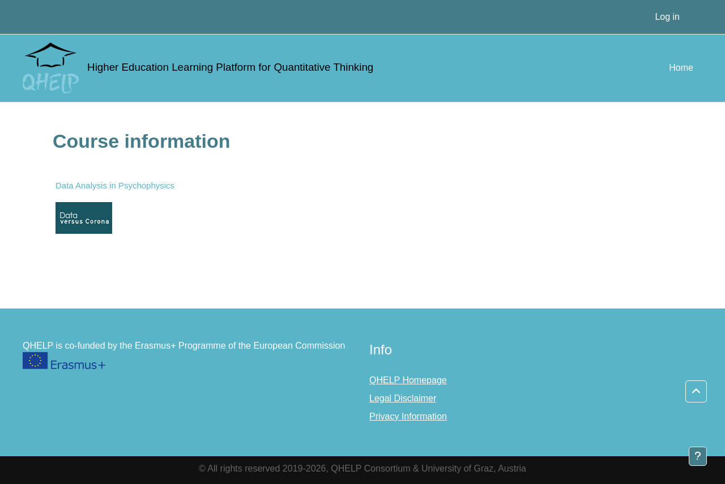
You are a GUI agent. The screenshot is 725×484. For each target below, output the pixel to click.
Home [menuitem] (681, 67)
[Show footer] (698, 456)
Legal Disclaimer (402, 398)
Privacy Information (408, 416)
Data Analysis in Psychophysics (115, 185)
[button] (696, 391)
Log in (667, 17)
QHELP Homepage (408, 380)
